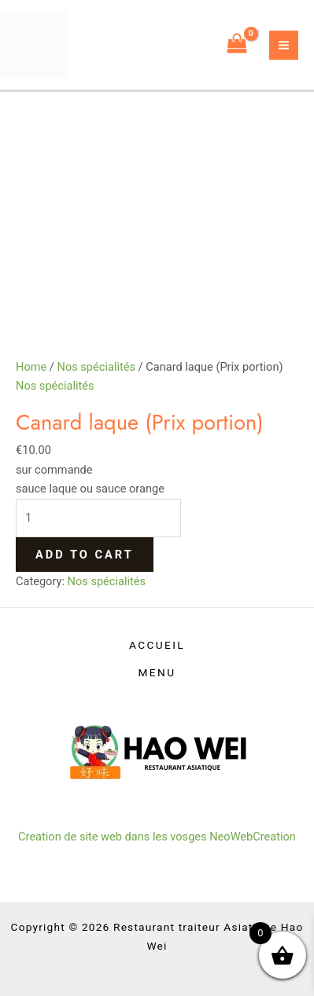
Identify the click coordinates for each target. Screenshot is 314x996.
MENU (157, 672)
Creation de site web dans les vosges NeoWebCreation (157, 836)
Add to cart (84, 554)
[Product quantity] (98, 518)
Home (31, 367)
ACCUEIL (157, 645)
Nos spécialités (96, 367)
